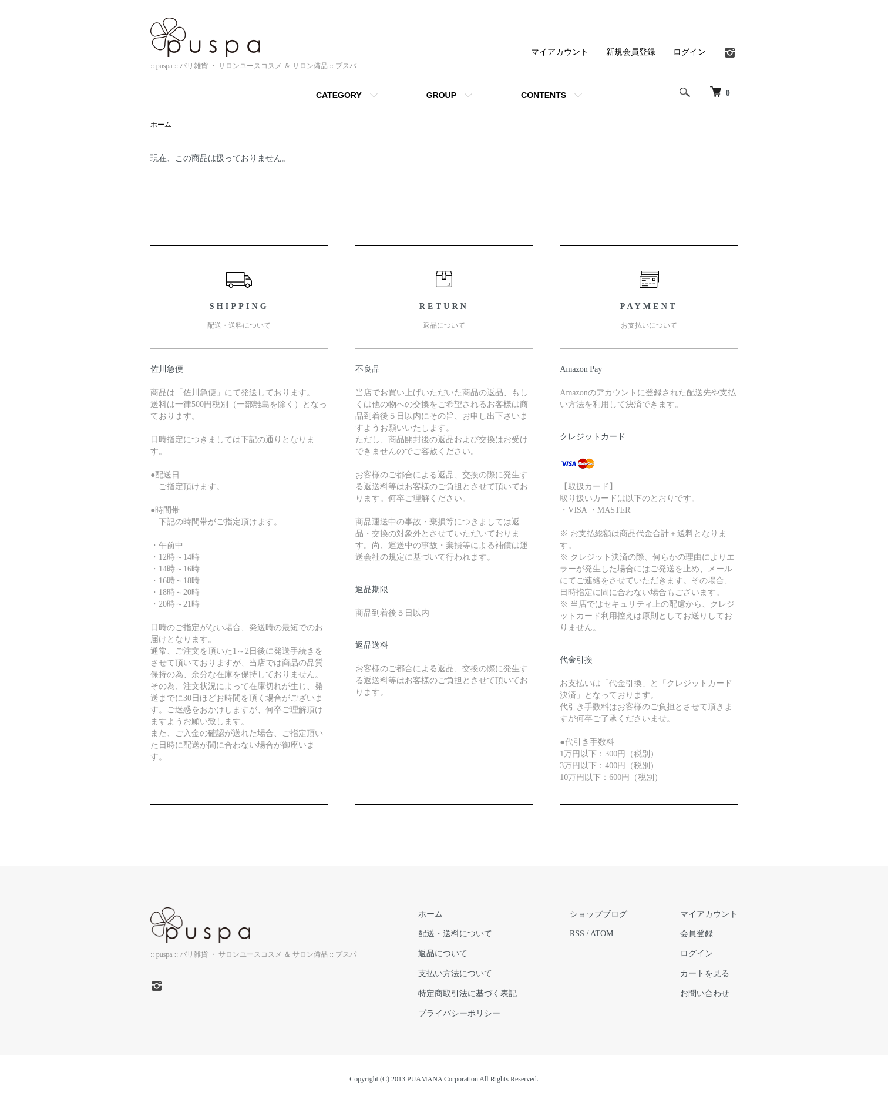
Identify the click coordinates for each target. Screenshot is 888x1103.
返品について (442, 953)
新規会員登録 (630, 51)
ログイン (689, 51)
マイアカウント (559, 51)
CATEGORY (339, 95)
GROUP (441, 95)
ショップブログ (598, 914)
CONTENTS (543, 95)
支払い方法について (455, 973)
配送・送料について (455, 933)
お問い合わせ (704, 993)
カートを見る (704, 973)
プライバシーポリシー (459, 1013)
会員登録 (696, 933)
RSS (577, 933)
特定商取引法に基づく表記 (467, 993)
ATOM (601, 933)
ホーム (160, 124)
